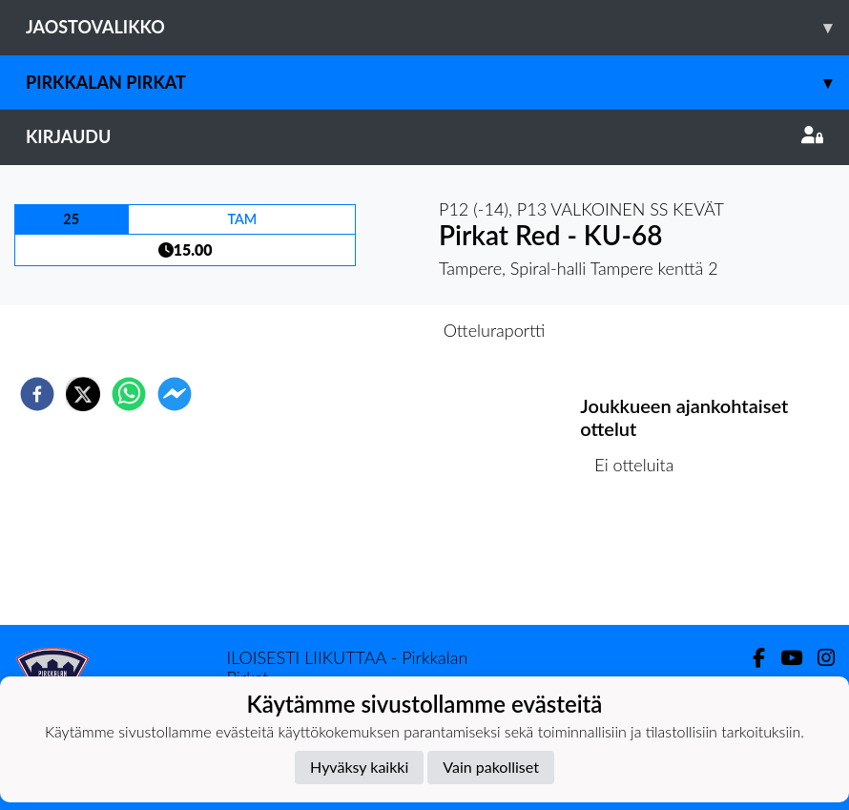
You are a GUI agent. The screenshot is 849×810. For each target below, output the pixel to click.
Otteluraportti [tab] (495, 330)
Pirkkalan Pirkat (437, 82)
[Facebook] (751, 658)
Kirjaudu (424, 136)
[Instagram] (818, 658)
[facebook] (37, 394)
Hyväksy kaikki (359, 767)
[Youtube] (783, 658)
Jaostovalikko (437, 27)
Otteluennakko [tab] (358, 330)
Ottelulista (641, 560)
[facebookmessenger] (174, 394)
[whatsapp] (129, 394)
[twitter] (83, 394)
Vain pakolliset (491, 767)
